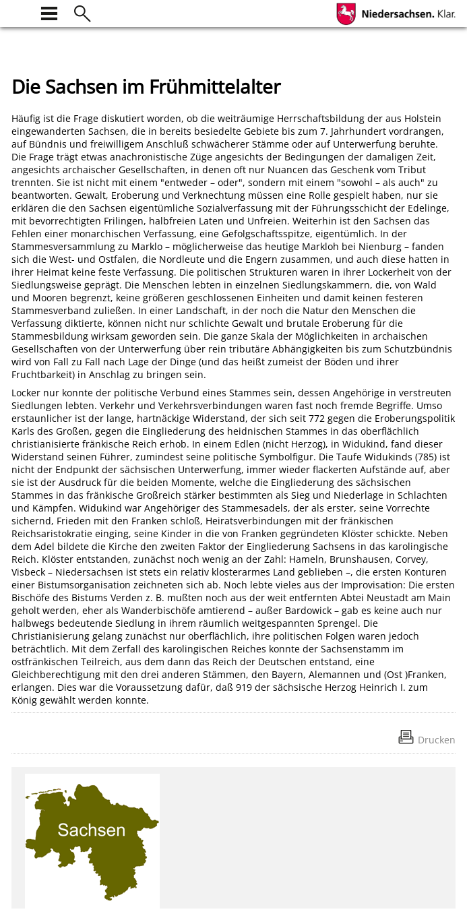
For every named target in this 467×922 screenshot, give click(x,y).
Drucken (437, 739)
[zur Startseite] (19, 12)
